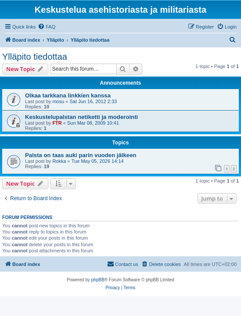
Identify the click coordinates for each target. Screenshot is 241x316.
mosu (58, 101)
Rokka (59, 161)
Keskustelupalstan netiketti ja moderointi (81, 117)
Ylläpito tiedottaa (34, 56)
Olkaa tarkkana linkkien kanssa (68, 95)
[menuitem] (46, 27)
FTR (56, 123)
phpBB (97, 279)
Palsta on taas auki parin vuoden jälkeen (81, 155)
